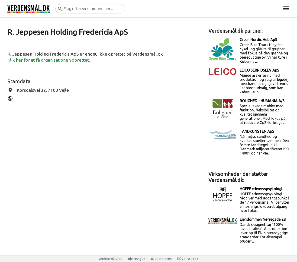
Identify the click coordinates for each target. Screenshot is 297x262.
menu (286, 8)
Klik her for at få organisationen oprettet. (48, 60)
